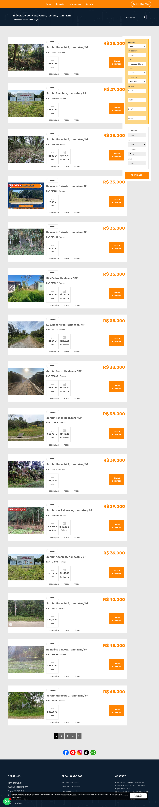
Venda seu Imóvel (69, 774)
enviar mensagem (110, 61)
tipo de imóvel (133, 51)
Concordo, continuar (138, 796)
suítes (130, 140)
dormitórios (132, 131)
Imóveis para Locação (71, 769)
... (69, 718)
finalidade (132, 42)
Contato (89, 4)
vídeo (74, 73)
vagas (130, 159)
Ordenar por (133, 77)
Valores (131, 86)
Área (129, 105)
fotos (64, 73)
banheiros (132, 149)
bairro (130, 68)
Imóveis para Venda (70, 765)
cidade (130, 60)
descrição (52, 73)
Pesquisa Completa (70, 778)
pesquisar (137, 175)
